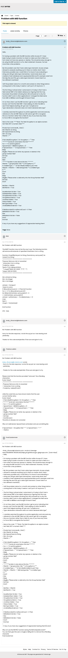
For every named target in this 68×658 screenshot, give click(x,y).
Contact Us (36, 649)
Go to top (62, 649)
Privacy (43, 649)
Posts (5, 31)
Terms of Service (52, 649)
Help (29, 649)
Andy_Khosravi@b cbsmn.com (12, 362)
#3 (65, 326)
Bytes (25, 649)
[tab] (5, 31)
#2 (65, 242)
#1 (65, 47)
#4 (65, 355)
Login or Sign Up (60, 1)
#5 (65, 443)
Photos (25, 31)
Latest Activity (15, 31)
